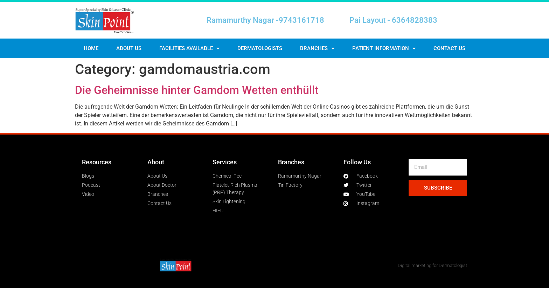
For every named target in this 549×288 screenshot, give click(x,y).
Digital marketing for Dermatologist (432, 265)
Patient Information (384, 48)
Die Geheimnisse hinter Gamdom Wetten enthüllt (197, 90)
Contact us (449, 48)
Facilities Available (189, 48)
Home (91, 48)
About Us (128, 48)
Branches (317, 48)
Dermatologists (259, 48)
